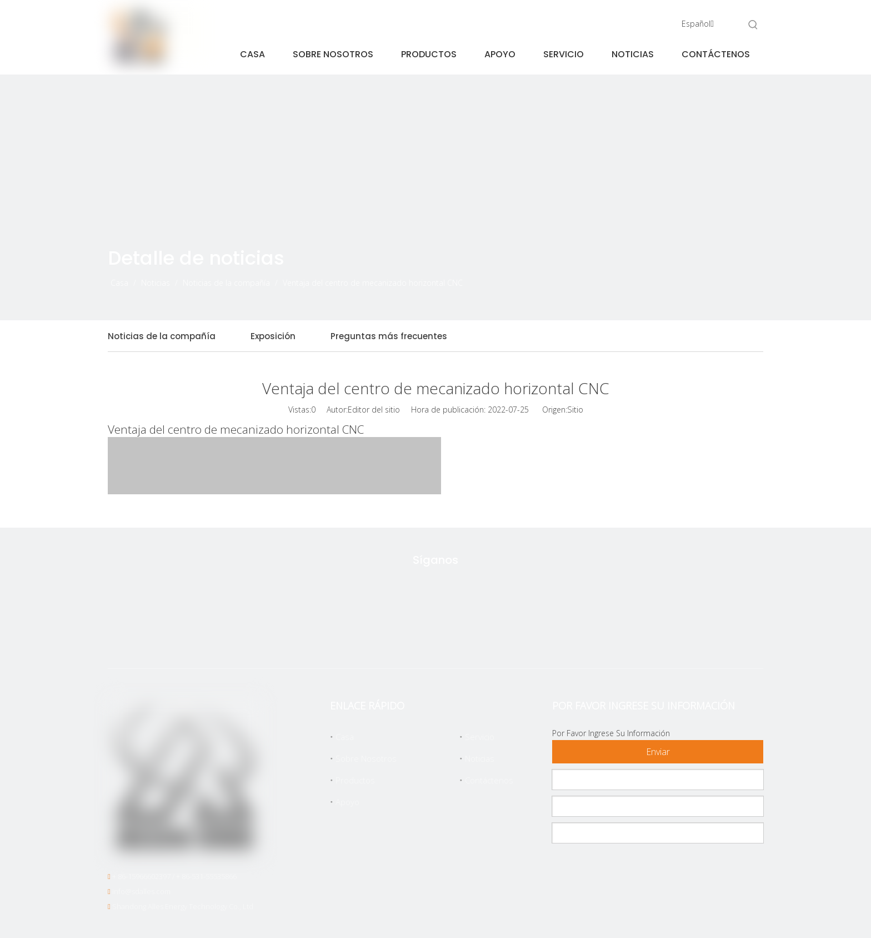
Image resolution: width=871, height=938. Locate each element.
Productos (355, 780)
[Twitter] (382, 635)
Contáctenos (489, 780)
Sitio (575, 409)
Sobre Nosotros (366, 758)
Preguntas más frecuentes (389, 336)
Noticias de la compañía (162, 336)
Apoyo (347, 801)
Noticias (479, 758)
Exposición (273, 336)
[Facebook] (417, 635)
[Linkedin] (451, 635)
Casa (345, 736)
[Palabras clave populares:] (753, 24)
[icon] (713, 275)
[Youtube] (486, 635)
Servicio (479, 736)
